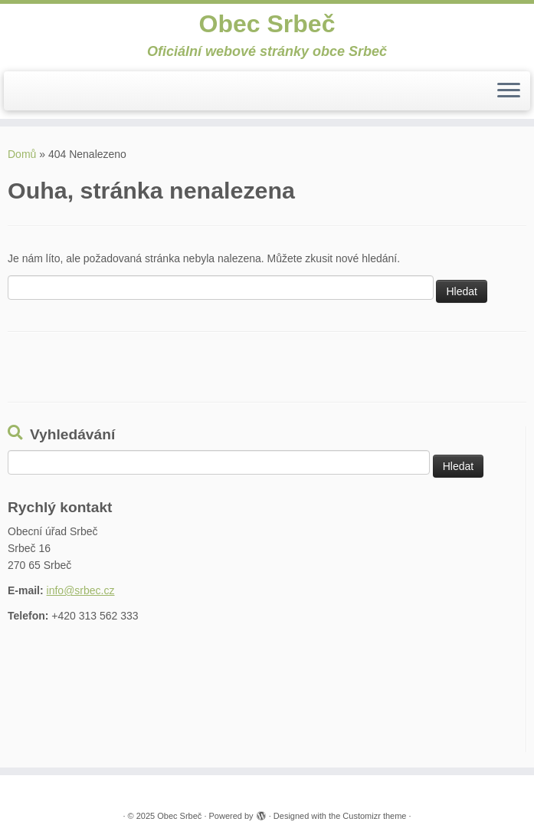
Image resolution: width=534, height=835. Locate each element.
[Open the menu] (508, 91)
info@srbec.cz (81, 590)
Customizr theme (374, 815)
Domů (22, 154)
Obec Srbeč (267, 23)
